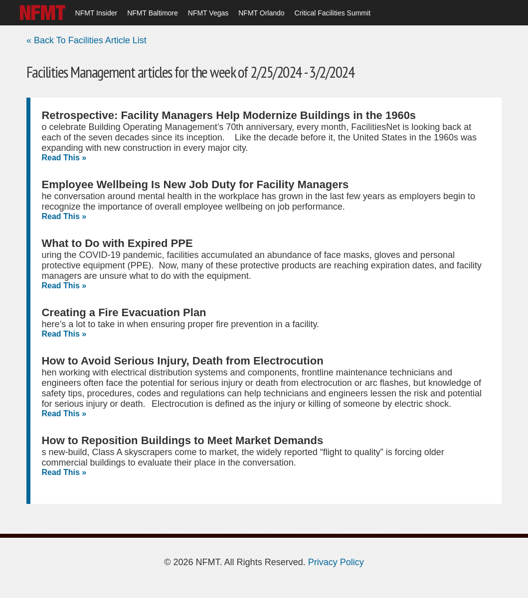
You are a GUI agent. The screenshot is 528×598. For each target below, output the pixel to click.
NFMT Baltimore (152, 13)
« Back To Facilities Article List (86, 40)
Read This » (63, 157)
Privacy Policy (336, 562)
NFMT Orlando (261, 13)
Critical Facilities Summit (332, 13)
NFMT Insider (96, 13)
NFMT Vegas (208, 13)
